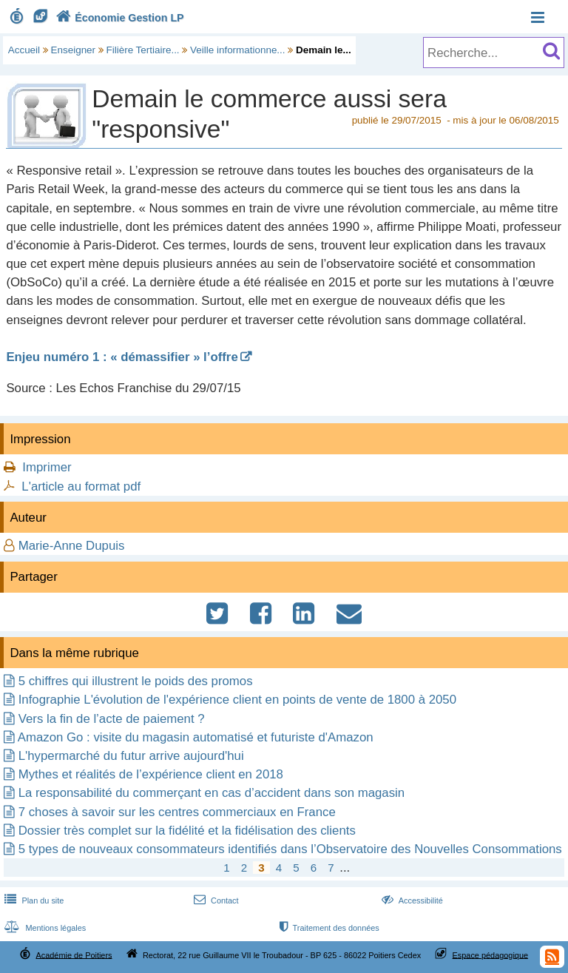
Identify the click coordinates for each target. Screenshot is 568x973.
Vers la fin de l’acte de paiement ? (111, 719)
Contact (215, 900)
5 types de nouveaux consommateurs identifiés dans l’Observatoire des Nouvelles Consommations (290, 849)
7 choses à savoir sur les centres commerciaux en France (177, 812)
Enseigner (73, 49)
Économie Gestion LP (118, 18)
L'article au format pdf (81, 486)
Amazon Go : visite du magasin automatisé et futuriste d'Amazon (195, 737)
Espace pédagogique (491, 954)
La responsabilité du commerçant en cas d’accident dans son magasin (211, 793)
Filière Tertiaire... (143, 49)
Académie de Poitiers (74, 954)
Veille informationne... (237, 49)
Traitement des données (328, 927)
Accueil (24, 49)
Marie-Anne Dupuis (71, 546)
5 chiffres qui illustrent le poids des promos (135, 681)
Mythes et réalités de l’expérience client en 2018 (150, 774)
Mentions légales (43, 927)
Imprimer (46, 467)
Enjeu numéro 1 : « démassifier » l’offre (121, 357)
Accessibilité (411, 900)
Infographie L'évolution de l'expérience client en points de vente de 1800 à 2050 (237, 700)
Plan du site (32, 900)
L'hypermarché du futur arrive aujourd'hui (131, 756)
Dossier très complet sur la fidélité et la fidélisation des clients (187, 831)
